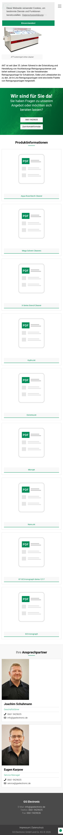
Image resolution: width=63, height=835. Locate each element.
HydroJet (31, 360)
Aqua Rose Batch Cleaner (31, 196)
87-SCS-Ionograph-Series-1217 (32, 579)
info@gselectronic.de (17, 717)
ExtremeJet (31, 415)
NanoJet (31, 524)
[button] (59, 6)
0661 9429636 (34, 813)
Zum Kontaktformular (31, 126)
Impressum (25, 827)
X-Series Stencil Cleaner (31, 305)
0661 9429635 (31, 120)
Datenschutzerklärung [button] (33, 15)
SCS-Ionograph (31, 634)
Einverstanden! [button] (28, 23)
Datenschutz (38, 827)
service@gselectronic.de (19, 783)
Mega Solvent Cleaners (31, 251)
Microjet (31, 470)
